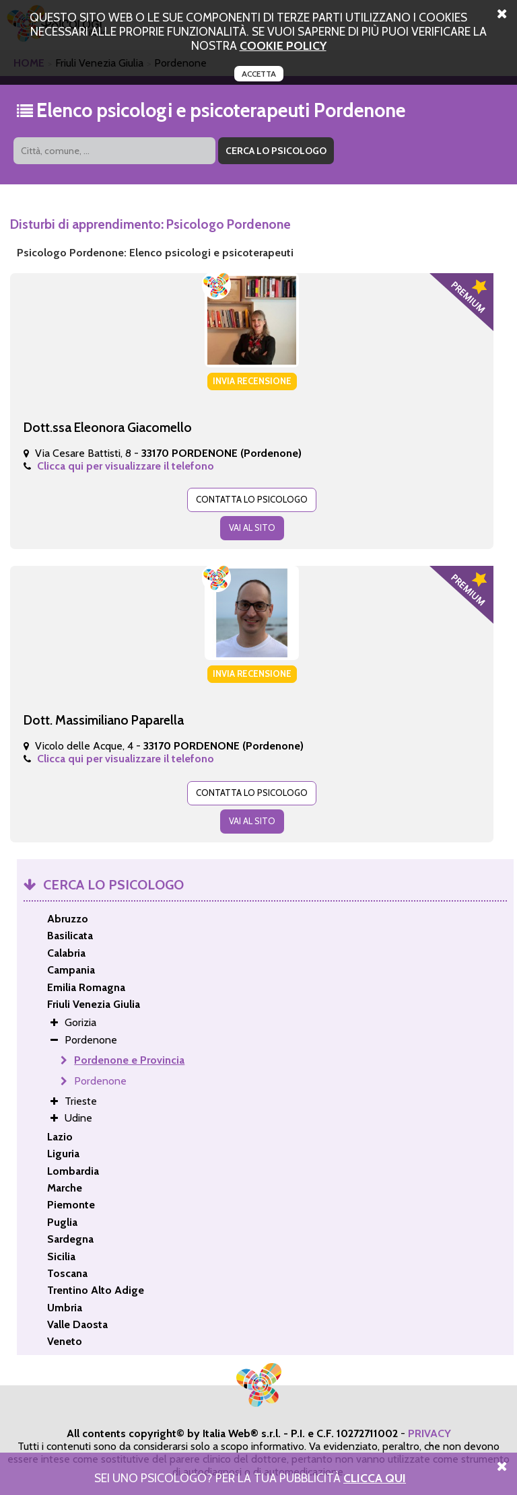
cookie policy (283, 45)
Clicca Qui (374, 1478)
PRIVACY (429, 1433)
